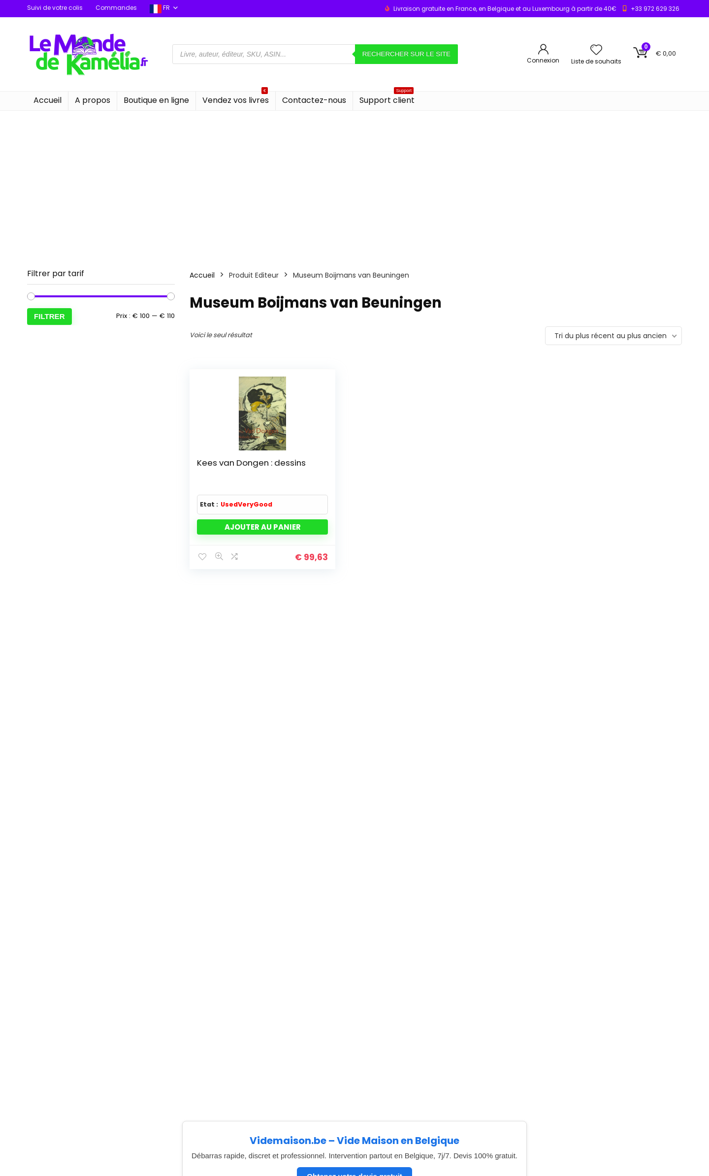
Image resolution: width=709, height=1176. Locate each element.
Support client (387, 99)
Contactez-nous (314, 100)
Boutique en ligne (156, 100)
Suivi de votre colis (55, 7)
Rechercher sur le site (406, 54)
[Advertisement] (354, 185)
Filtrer (49, 316)
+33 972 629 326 (655, 8)
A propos (92, 100)
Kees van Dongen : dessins (215, 472)
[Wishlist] (596, 50)
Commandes (116, 7)
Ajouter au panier (234, 544)
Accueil (47, 100)
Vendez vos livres (235, 99)
